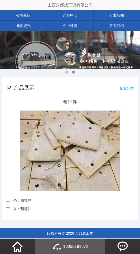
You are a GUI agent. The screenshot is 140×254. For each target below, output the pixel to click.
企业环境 (70, 26)
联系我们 (117, 26)
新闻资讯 (23, 26)
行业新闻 (117, 15)
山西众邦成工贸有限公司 (70, 5)
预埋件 (25, 200)
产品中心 (70, 15)
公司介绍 (23, 15)
